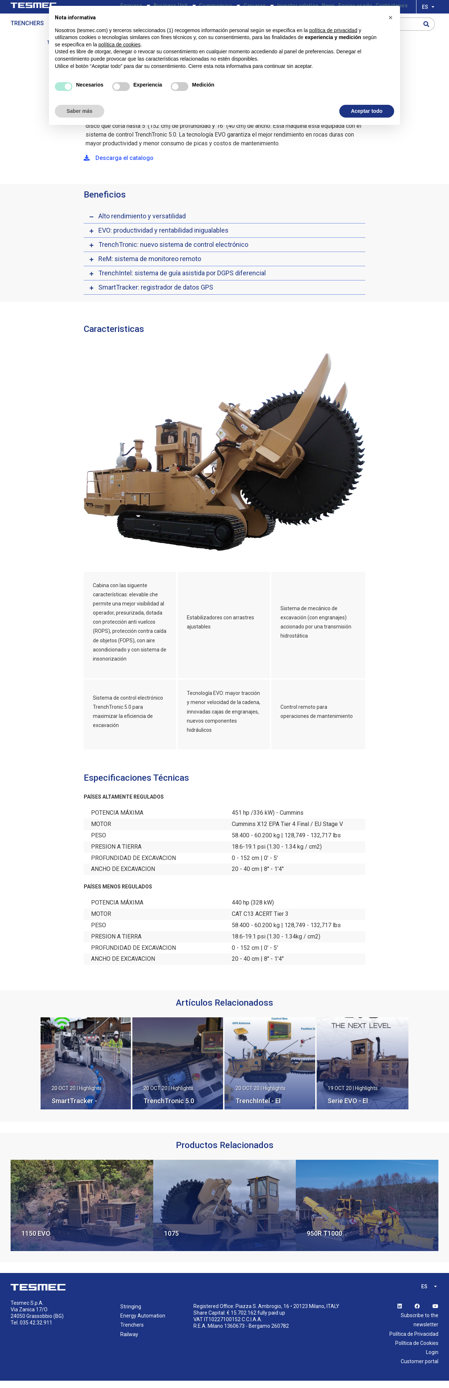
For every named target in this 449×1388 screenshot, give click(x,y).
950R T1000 (324, 1240)
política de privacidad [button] (333, 30)
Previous (5, 1212)
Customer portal (419, 1369)
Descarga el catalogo (119, 165)
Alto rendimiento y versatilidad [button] (142, 223)
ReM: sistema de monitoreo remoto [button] (149, 266)
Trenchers (27, 35)
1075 (171, 1240)
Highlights (90, 1095)
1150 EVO (36, 1240)
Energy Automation (142, 1323)
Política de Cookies (416, 1350)
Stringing (130, 1314)
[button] (390, 17)
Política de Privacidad (413, 1341)
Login (432, 1359)
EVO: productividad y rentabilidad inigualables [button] (163, 237)
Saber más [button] (80, 111)
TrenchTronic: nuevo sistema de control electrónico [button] (173, 252)
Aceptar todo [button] (366, 111)
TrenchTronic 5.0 (168, 1108)
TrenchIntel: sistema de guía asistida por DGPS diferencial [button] (182, 280)
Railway (129, 1342)
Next (444, 1212)
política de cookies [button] (119, 44)
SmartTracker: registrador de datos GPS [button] (155, 294)
